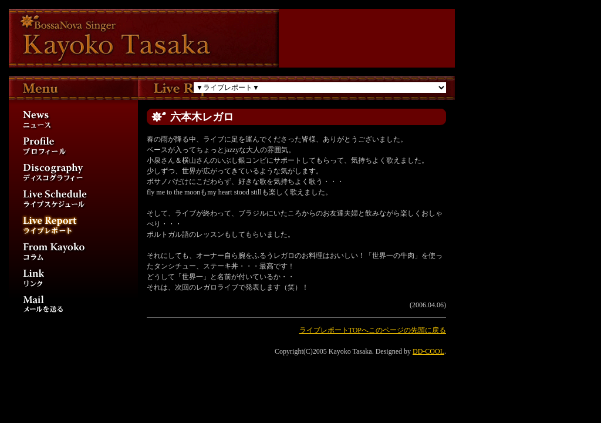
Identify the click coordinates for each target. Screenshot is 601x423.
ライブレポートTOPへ (334, 330)
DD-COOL (428, 351)
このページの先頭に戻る (407, 330)
